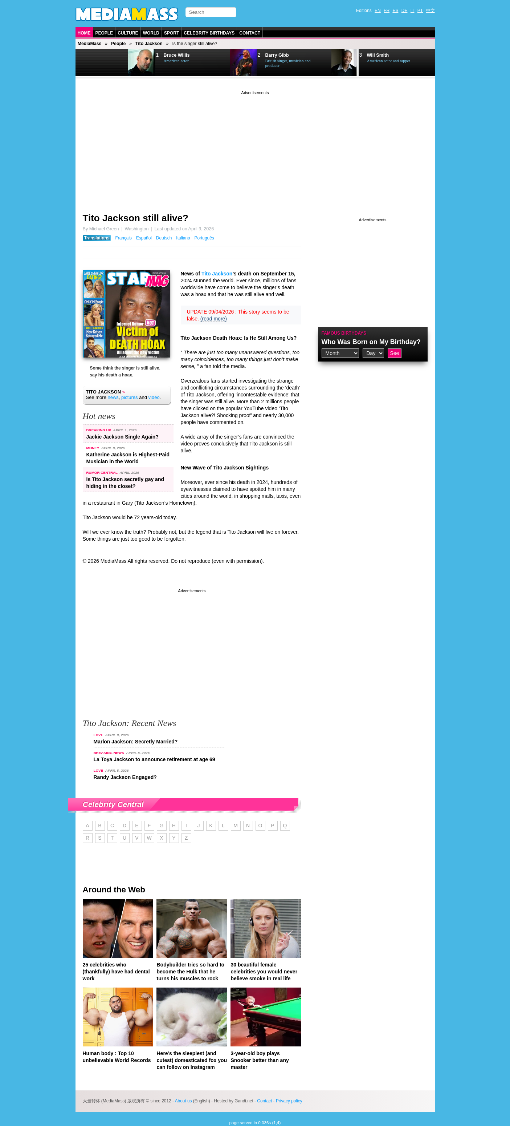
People (104, 33)
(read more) (213, 319)
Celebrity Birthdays (209, 33)
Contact (249, 33)
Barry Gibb (277, 55)
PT (420, 10)
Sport (171, 33)
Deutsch (164, 238)
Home (84, 33)
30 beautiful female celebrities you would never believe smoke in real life (263, 971)
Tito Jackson (149, 43)
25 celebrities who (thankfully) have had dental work (116, 971)
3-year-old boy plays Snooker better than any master (259, 1060)
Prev (94, 63)
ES (395, 10)
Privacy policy (289, 1100)
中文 (430, 10)
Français (123, 238)
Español (144, 238)
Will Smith (378, 55)
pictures (129, 397)
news (112, 397)
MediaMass (90, 43)
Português (204, 238)
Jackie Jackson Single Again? (122, 437)
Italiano (183, 238)
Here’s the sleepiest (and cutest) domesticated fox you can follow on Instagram (191, 1060)
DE (404, 10)
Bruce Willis (177, 55)
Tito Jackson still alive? (135, 218)
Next (112, 63)
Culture (128, 33)
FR (386, 10)
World (151, 33)
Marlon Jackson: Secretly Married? (136, 741)
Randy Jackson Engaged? (125, 777)
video (154, 397)
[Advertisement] (255, 147)
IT (413, 10)
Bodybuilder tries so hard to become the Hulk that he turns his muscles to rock (190, 971)
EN (378, 10)
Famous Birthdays (344, 333)
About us (183, 1100)
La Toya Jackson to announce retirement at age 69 (154, 759)
